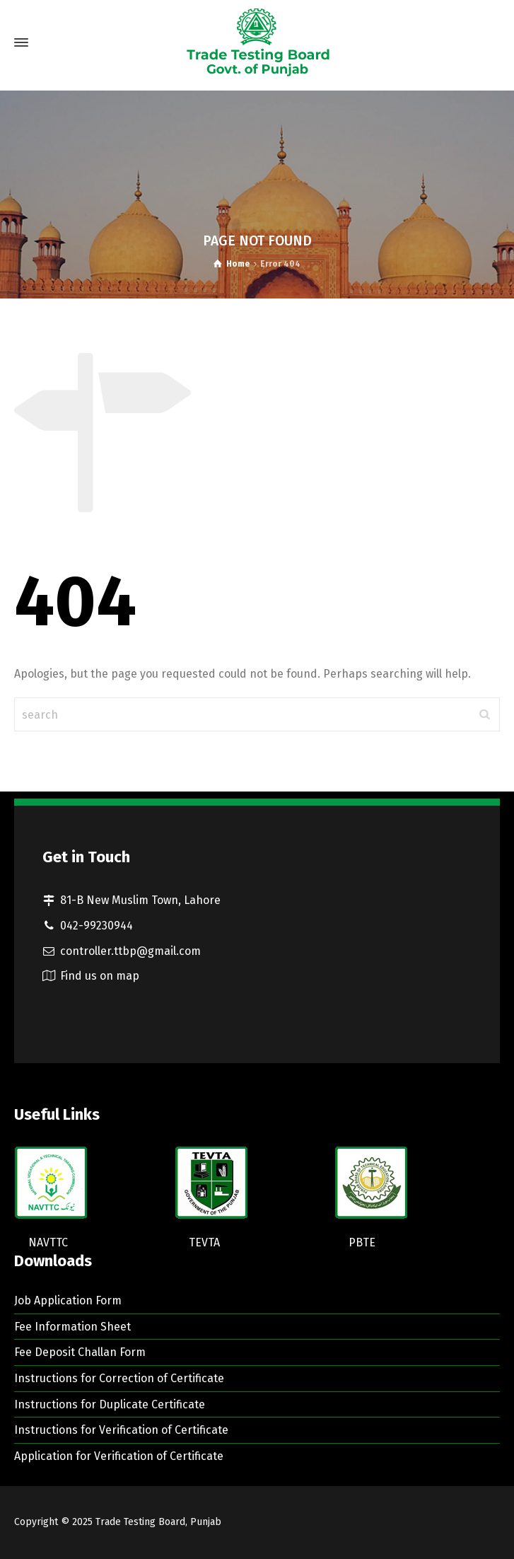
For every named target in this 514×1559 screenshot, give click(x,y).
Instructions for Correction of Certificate (119, 1378)
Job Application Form (68, 1300)
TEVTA (204, 1242)
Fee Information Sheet (72, 1326)
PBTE (362, 1242)
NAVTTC (48, 1242)
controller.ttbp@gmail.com (130, 951)
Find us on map (99, 976)
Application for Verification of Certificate (118, 1456)
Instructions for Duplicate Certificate (109, 1404)
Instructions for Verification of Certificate (121, 1430)
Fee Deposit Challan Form (80, 1352)
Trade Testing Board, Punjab (158, 1522)
